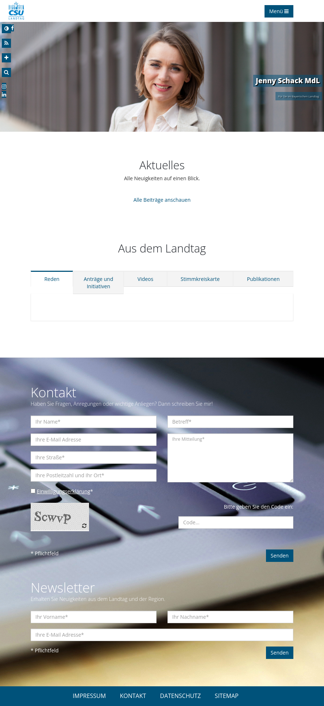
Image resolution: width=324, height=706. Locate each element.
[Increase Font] (6, 57)
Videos (145, 278)
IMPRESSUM (89, 696)
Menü (279, 11)
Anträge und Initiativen (98, 282)
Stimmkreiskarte (200, 278)
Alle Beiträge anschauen (162, 199)
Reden (51, 278)
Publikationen (263, 278)
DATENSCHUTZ (180, 696)
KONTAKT (133, 696)
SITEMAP (227, 696)
